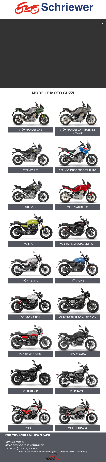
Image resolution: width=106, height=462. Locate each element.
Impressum (64, 17)
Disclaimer (81, 451)
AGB (74, 17)
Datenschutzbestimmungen (42, 451)
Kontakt (82, 17)
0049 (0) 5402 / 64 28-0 (24, 448)
